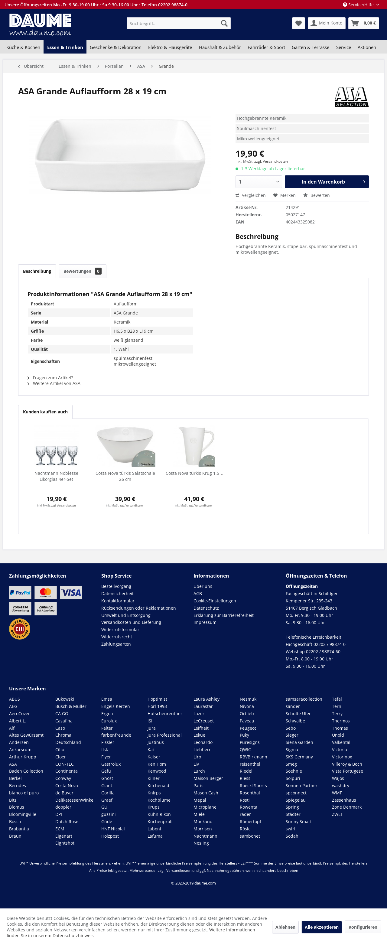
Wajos (338, 778)
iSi (150, 721)
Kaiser (154, 757)
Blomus (16, 807)
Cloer (60, 757)
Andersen (19, 742)
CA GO (61, 713)
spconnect (296, 793)
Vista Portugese (347, 771)
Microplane (205, 807)
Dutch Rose (66, 821)
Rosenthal (250, 793)
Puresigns (250, 742)
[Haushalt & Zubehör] (220, 47)
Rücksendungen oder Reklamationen (138, 608)
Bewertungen (82, 271)
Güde (106, 821)
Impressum (205, 622)
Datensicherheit (117, 593)
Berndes (17, 785)
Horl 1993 (157, 706)
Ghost (107, 778)
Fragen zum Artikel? (50, 377)
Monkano (203, 821)
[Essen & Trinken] (65, 47)
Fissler (107, 742)
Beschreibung (37, 271)
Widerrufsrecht (116, 637)
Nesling (201, 843)
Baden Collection (26, 771)
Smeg (291, 764)
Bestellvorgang (116, 586)
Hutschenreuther (165, 713)
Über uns (203, 586)
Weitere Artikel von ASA (54, 383)
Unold (338, 735)
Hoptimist (157, 699)
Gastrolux (111, 764)
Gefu (106, 771)
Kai (151, 749)
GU (104, 807)
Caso (60, 728)
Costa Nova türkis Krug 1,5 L (194, 473)
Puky (244, 735)
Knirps (154, 793)
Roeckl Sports (253, 785)
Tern (336, 706)
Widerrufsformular (120, 629)
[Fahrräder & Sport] (266, 47)
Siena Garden (299, 742)
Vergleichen (251, 195)
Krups (154, 807)
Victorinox (342, 757)
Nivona (247, 706)
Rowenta (248, 807)
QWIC (245, 749)
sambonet (250, 836)
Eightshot (64, 843)
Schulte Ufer (298, 713)
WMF (337, 793)
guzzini (108, 814)
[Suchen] (224, 23)
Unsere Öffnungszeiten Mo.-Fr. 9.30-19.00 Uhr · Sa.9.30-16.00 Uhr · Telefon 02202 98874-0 (96, 5)
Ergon (107, 713)
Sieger (292, 735)
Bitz (13, 800)
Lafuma (155, 836)
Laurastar (203, 706)
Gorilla (108, 793)
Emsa (106, 699)
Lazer (199, 713)
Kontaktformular (118, 601)
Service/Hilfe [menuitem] (359, 5)
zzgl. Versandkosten (271, 161)
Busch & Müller (70, 706)
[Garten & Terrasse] (310, 47)
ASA (13, 764)
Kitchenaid (158, 785)
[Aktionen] (366, 47)
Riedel (246, 771)
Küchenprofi (160, 821)
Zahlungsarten (116, 644)
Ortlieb (247, 713)
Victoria (339, 749)
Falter (107, 728)
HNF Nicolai (113, 829)
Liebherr (202, 749)
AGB (198, 593)
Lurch (199, 771)
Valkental (341, 742)
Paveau (247, 721)
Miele (199, 814)
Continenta (66, 771)
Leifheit (201, 728)
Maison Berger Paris (208, 781)
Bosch (15, 821)
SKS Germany (299, 757)
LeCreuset (204, 721)
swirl (290, 829)
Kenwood (157, 771)
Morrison (203, 829)
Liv (196, 764)
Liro (197, 757)
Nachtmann (205, 836)
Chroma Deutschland (68, 738)
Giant (106, 785)
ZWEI (337, 814)
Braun (15, 836)
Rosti (245, 800)
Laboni (154, 829)
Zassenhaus (344, 800)
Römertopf (250, 821)
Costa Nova (66, 785)
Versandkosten (178, 870)
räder (245, 814)
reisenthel (250, 764)
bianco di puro (24, 793)
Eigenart (63, 836)
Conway (63, 778)
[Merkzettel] (298, 23)
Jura (152, 728)
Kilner (154, 778)
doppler (63, 807)
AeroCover (19, 713)
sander (293, 706)
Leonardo (203, 742)
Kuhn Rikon (159, 814)
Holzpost (110, 836)
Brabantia (19, 829)
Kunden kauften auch (45, 412)
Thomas (340, 728)
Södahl (293, 836)
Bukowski (64, 699)
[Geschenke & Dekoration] (115, 47)
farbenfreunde (116, 735)
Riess (245, 778)
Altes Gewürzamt (26, 735)
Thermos (341, 721)
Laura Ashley (207, 699)
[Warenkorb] (363, 23)
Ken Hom (157, 764)
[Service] (343, 47)
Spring (292, 807)
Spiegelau (296, 800)
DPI (58, 814)
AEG (13, 706)
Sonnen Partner (301, 785)
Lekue (199, 735)
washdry (340, 785)
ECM (59, 829)
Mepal (200, 800)
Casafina (64, 721)
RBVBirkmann (253, 757)
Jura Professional (165, 735)
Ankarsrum (20, 749)
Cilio (59, 749)
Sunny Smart (299, 821)
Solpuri (293, 778)
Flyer (106, 757)
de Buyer (64, 793)
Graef (106, 800)
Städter (293, 814)
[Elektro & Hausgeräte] (170, 47)
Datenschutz (206, 608)
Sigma (292, 749)
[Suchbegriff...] (179, 23)
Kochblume (159, 800)
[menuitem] (179, 23)
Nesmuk (248, 699)
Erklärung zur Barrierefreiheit (224, 615)
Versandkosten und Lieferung (131, 622)
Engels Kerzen (115, 706)
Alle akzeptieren (322, 927)
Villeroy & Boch (347, 764)
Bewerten (316, 195)
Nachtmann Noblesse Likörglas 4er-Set (56, 476)
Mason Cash (206, 793)
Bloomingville (22, 814)
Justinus (156, 742)
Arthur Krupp (22, 757)
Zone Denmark (347, 807)
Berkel (15, 778)
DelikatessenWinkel (75, 800)
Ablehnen (285, 927)
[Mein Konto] (327, 23)
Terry (337, 713)
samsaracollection (304, 699)
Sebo (291, 728)
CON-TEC (64, 764)
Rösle (245, 829)
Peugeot (248, 728)
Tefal (337, 699)
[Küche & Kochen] (23, 47)
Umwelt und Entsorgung (126, 615)
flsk (104, 749)
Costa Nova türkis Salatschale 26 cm (125, 476)
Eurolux (109, 721)
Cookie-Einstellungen (215, 601)
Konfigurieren (363, 927)
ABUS (14, 699)
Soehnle (294, 771)
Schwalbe (295, 721)
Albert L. (17, 721)
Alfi (12, 728)
